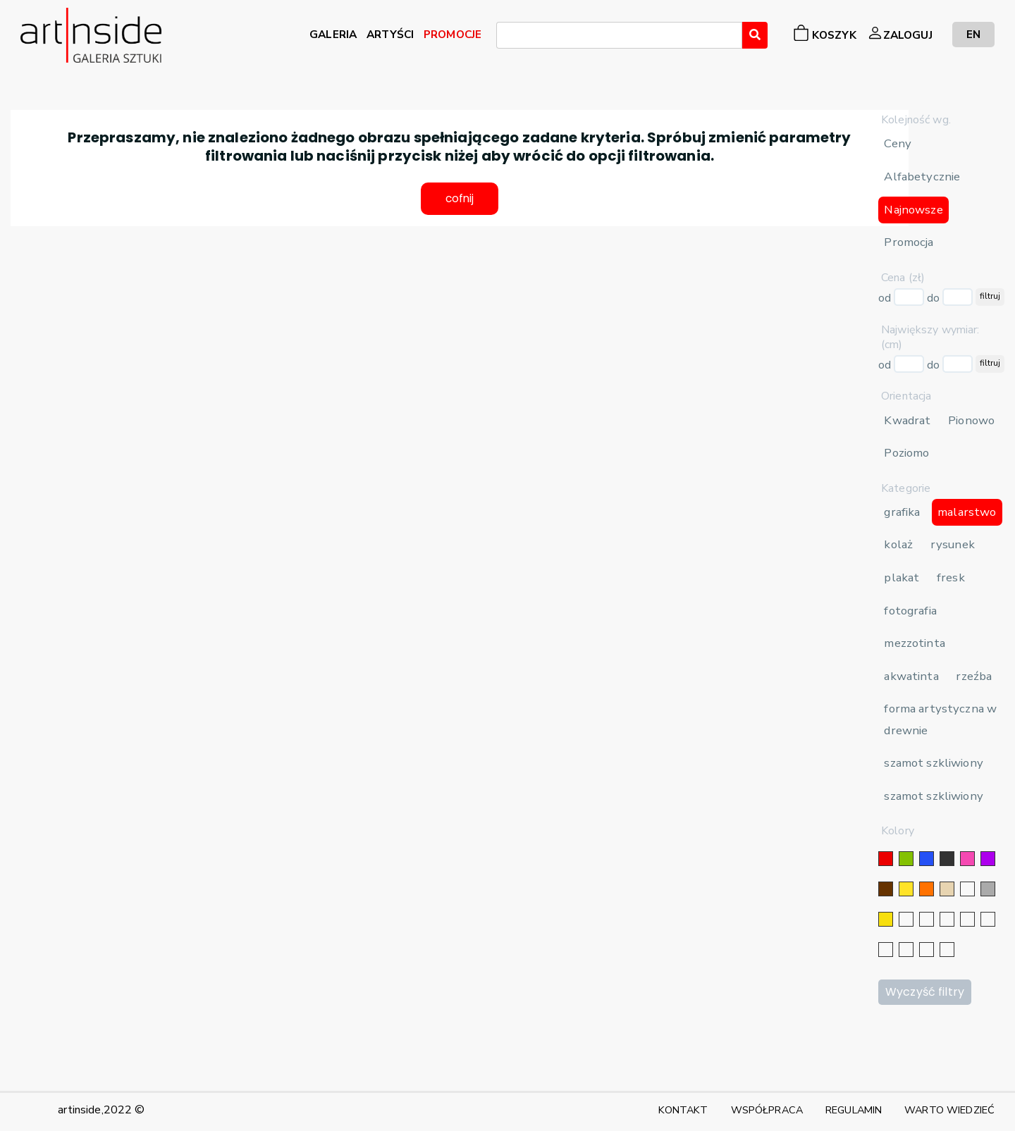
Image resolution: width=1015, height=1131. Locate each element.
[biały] (967, 889)
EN (973, 34)
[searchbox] (504, 37)
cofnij (460, 200)
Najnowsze (913, 210)
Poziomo (906, 453)
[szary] (988, 889)
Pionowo (971, 420)
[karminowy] (885, 949)
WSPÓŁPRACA (767, 1110)
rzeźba (974, 676)
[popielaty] (906, 949)
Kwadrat (907, 420)
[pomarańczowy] (926, 889)
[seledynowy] (947, 949)
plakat (901, 577)
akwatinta (911, 676)
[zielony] (906, 858)
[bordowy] (926, 949)
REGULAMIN (853, 1110)
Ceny (897, 143)
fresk (951, 577)
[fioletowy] (988, 858)
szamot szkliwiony (933, 763)
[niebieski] (926, 858)
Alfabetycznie (922, 176)
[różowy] (967, 858)
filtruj (990, 296)
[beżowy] (947, 889)
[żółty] (906, 889)
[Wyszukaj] (755, 35)
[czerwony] (885, 858)
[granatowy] (967, 919)
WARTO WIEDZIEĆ (949, 1110)
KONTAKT (683, 1110)
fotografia (910, 610)
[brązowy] (885, 889)
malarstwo (966, 512)
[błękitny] (988, 919)
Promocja (908, 242)
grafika (902, 512)
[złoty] (885, 919)
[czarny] (947, 858)
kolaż (898, 544)
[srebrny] (906, 919)
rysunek (952, 544)
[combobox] (619, 35)
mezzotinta (914, 643)
